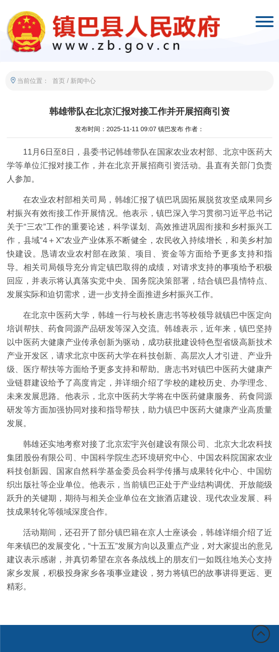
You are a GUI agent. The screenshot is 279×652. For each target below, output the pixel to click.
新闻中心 (83, 80)
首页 (58, 80)
